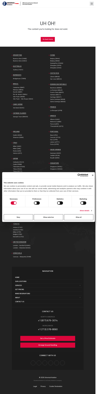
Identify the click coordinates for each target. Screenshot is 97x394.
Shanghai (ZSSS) (55, 68)
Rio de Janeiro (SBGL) (20, 94)
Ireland (16, 131)
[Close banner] (92, 175)
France (53, 107)
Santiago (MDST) (55, 97)
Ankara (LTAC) (17, 227)
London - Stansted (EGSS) (21, 248)
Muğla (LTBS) (17, 234)
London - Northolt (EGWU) (21, 245)
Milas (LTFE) (17, 232)
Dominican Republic (58, 84)
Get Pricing (19, 289)
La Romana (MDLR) (56, 90)
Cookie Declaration (55, 386)
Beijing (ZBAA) (55, 58)
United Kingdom (19, 242)
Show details (84, 210)
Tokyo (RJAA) (17, 169)
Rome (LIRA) (17, 151)
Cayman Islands (19, 113)
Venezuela (17, 253)
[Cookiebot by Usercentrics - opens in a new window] (79, 175)
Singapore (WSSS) (56, 169)
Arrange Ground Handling (47, 345)
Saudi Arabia (55, 149)
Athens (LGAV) (55, 119)
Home (17, 277)
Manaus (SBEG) (18, 90)
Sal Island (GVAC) (18, 108)
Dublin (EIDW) (17, 135)
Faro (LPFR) (54, 140)
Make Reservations (22, 293)
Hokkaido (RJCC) (18, 162)
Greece (53, 116)
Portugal (54, 131)
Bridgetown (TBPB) (19, 78)
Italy (15, 142)
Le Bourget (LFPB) (56, 110)
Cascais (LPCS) (55, 137)
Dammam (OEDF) (55, 153)
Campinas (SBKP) (18, 87)
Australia (17, 66)
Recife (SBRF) (17, 92)
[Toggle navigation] (92, 4)
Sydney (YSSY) (18, 70)
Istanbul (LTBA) (18, 230)
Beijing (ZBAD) (55, 61)
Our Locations (20, 281)
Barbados (17, 75)
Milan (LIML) (17, 148)
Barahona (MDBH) (56, 88)
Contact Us (19, 301)
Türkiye (16, 224)
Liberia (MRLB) (55, 76)
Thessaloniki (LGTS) (56, 126)
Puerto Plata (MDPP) (57, 92)
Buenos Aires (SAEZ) (20, 61)
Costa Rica (54, 73)
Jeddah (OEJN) (55, 155)
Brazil (15, 84)
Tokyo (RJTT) (17, 171)
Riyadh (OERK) (54, 158)
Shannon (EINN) (18, 137)
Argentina (17, 55)
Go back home (48, 39)
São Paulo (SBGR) (19, 97)
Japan (15, 158)
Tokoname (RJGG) (19, 166)
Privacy (43, 386)
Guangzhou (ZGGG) (56, 63)
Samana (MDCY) (55, 95)
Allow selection (48, 217)
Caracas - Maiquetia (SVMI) (22, 257)
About (17, 297)
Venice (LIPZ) (17, 153)
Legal (35, 386)
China (52, 55)
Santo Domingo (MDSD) (57, 101)
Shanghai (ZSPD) (55, 65)
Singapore (54, 163)
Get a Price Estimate (47, 338)
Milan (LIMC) (17, 146)
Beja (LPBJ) (54, 135)
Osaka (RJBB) (17, 164)
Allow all (79, 217)
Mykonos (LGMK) (55, 121)
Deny (18, 217)
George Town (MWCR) (20, 117)
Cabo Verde (18, 104)
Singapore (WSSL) (56, 166)
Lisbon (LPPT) (54, 142)
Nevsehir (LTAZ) (18, 237)
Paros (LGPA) (54, 124)
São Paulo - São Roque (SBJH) (23, 99)
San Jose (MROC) (56, 79)
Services (18, 285)
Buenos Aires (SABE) (20, 58)
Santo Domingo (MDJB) (57, 99)
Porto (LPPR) (54, 144)
